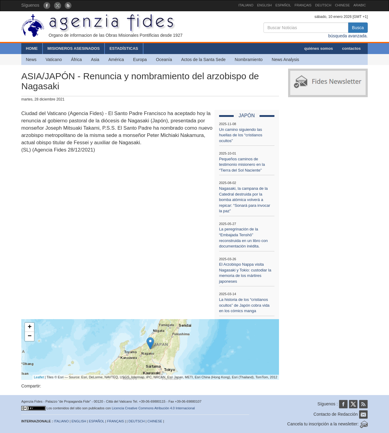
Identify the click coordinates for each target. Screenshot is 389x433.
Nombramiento (249, 59)
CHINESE (342, 5)
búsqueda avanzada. (348, 35)
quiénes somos (318, 48)
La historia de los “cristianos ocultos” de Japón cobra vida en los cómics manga (244, 305)
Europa (140, 59)
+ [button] (30, 327)
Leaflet (39, 377)
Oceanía (164, 59)
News (31, 59)
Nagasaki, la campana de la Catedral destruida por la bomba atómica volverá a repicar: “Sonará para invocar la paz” (244, 199)
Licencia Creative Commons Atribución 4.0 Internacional (153, 408)
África (76, 59)
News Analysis (285, 59)
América (116, 59)
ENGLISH (264, 5)
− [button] (30, 336)
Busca (358, 27)
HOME (32, 48)
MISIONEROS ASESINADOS (73, 48)
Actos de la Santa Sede (203, 59)
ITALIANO (246, 5)
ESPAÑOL (283, 5)
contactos (351, 48)
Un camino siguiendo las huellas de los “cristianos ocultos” (240, 135)
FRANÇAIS (303, 5)
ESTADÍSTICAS (123, 48)
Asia (95, 59)
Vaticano (54, 59)
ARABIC (359, 5)
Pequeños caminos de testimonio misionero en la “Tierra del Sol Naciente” (242, 164)
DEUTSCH (323, 5)
